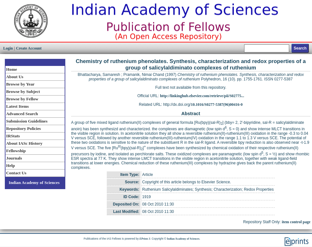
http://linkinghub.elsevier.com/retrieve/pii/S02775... (202, 96)
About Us (14, 76)
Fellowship (16, 150)
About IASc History (24, 143)
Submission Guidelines (27, 121)
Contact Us (16, 172)
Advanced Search (22, 113)
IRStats (13, 135)
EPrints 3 (145, 238)
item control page (296, 222)
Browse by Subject (23, 91)
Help (10, 165)
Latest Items (17, 106)
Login (8, 48)
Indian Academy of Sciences (34, 182)
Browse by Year (20, 84)
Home (11, 69)
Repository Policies (23, 128)
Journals (14, 158)
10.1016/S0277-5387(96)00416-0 (217, 104)
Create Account (28, 48)
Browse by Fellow (22, 98)
